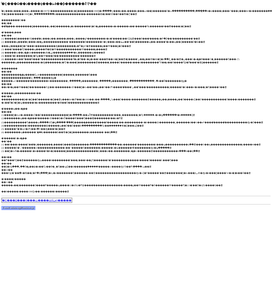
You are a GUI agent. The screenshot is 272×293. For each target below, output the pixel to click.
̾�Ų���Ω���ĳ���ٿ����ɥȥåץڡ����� (36, 200)
